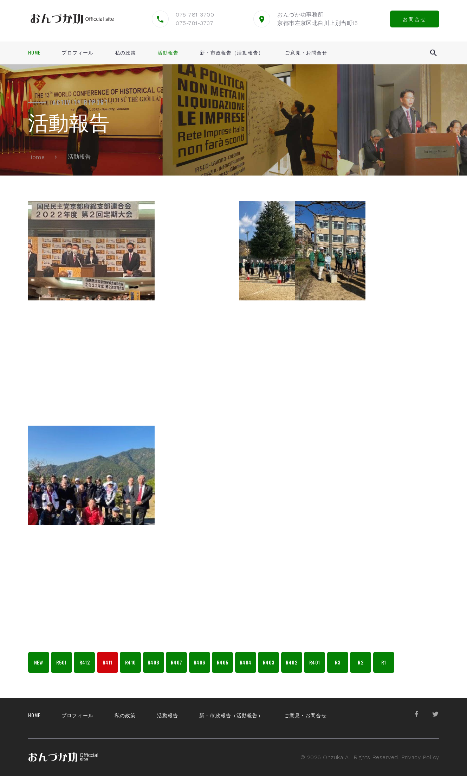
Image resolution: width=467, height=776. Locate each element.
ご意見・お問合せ (306, 52)
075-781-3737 (194, 23)
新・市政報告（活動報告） (232, 52)
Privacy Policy (420, 757)
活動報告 (168, 52)
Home (34, 52)
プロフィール (77, 52)
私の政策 (125, 52)
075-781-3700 (195, 14)
